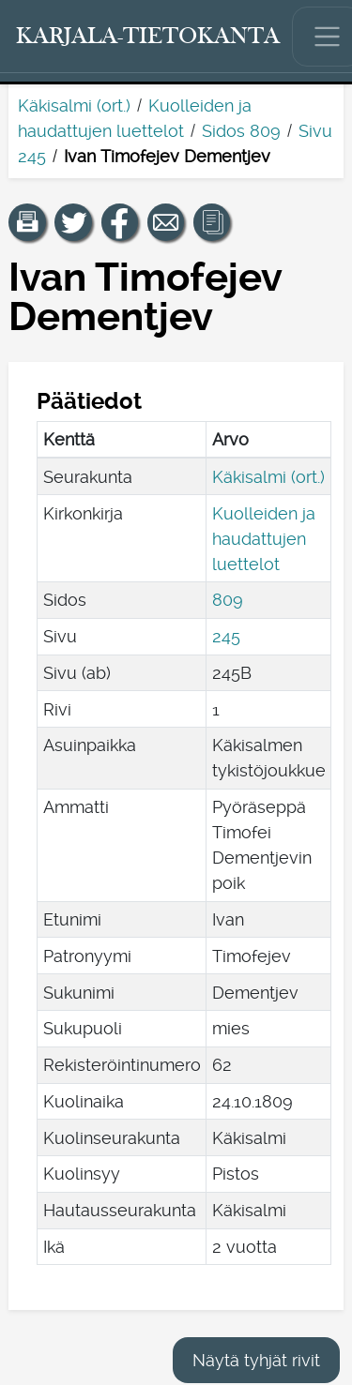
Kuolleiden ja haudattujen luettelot (263, 539)
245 (226, 636)
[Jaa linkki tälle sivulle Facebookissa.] (120, 222)
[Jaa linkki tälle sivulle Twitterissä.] (73, 222)
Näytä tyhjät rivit (256, 1360)
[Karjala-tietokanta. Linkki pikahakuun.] (148, 36)
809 (227, 600)
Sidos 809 (241, 131)
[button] (27, 222)
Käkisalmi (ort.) (74, 105)
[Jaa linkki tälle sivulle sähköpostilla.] (166, 222)
